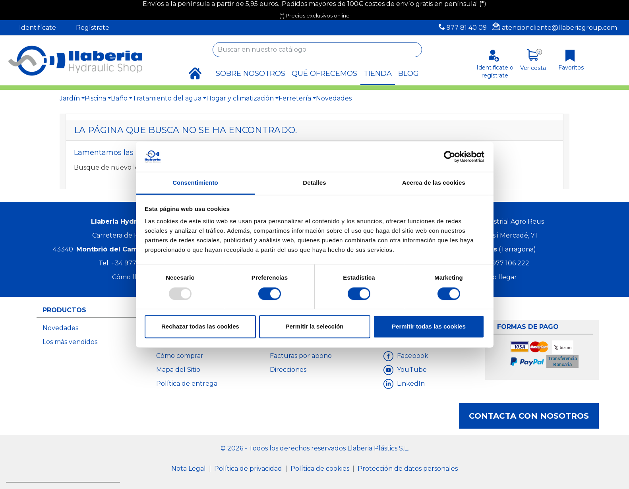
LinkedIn (410, 383)
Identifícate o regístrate (494, 71)
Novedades (334, 98)
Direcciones (288, 369)
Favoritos (571, 67)
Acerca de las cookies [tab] (433, 183)
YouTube (411, 369)
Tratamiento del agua (166, 98)
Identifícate (37, 27)
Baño (119, 98)
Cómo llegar (131, 277)
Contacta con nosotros (529, 416)
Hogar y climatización (240, 98)
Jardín (70, 98)
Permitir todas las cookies (429, 326)
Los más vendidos (70, 342)
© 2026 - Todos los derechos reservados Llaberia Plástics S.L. (315, 448)
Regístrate (92, 27)
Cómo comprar (179, 356)
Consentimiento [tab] (195, 183)
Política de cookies (320, 468)
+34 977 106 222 (504, 263)
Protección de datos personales (408, 468)
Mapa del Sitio (178, 369)
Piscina (95, 98)
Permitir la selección (315, 326)
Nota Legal (189, 468)
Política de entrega (186, 383)
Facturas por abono (301, 356)
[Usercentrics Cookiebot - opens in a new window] (449, 156)
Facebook (411, 356)
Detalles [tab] (314, 183)
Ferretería (295, 98)
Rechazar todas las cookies (200, 326)
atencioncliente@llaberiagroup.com (559, 27)
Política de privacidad (249, 468)
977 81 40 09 (467, 27)
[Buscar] (317, 49)
